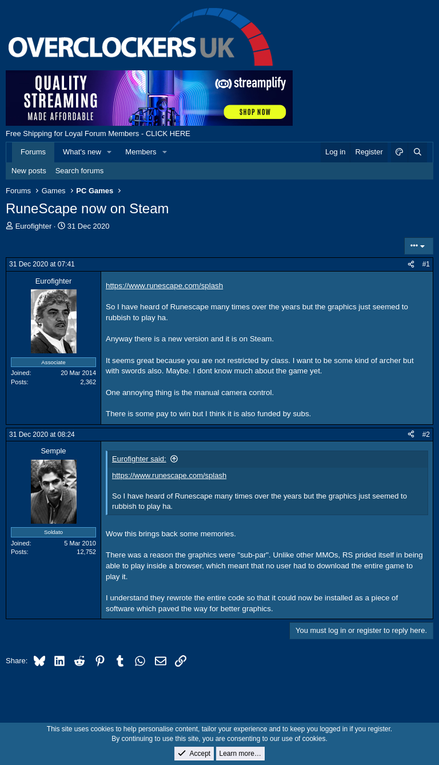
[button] (109, 152)
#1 (426, 264)
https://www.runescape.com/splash (164, 285)
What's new (82, 152)
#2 (426, 435)
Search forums (79, 170)
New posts (28, 170)
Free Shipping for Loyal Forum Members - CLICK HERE (98, 133)
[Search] (417, 152)
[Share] (411, 264)
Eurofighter (33, 226)
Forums (33, 152)
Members (140, 152)
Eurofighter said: (139, 459)
